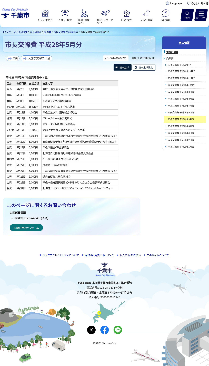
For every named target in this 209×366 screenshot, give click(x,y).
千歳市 (15, 12)
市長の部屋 (36, 31)
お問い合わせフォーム (26, 228)
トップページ (9, 31)
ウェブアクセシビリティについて (61, 255)
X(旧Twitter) (91, 330)
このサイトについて (158, 255)
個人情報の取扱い (130, 255)
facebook (104, 330)
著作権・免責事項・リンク (99, 255)
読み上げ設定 (146, 67)
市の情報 (23, 31)
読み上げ (124, 67)
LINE (118, 330)
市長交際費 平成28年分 (66, 31)
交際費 (47, 31)
